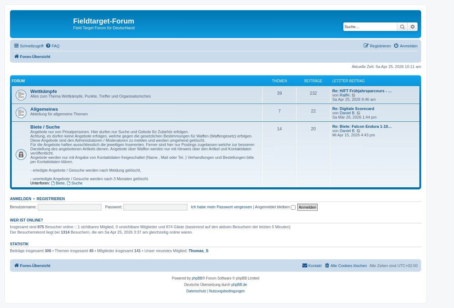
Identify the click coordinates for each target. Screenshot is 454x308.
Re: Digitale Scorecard (353, 108)
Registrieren (51, 199)
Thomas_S (199, 251)
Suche (74, 183)
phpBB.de (239, 285)
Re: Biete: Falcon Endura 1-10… (362, 126)
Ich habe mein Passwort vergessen (221, 207)
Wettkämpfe (43, 91)
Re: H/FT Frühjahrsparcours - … (362, 91)
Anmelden (20, 199)
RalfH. (345, 95)
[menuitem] (52, 46)
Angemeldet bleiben (275, 207)
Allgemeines (44, 109)
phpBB (197, 278)
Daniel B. (348, 113)
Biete (58, 183)
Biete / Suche (45, 127)
